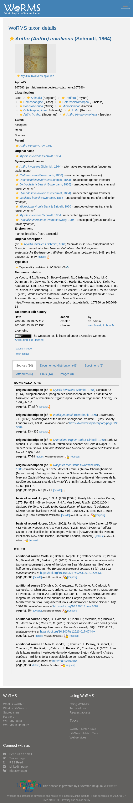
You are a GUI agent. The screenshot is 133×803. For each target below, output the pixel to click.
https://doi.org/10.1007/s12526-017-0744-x (67, 631)
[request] (75, 456)
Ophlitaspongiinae (33, 110)
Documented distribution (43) (58, 365)
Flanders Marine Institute (75, 795)
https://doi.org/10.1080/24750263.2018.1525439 (71, 572)
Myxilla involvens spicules (37, 76)
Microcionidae (69, 106)
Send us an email (17, 754)
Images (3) (67, 374)
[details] (42, 256)
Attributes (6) (24, 374)
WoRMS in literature (16, 725)
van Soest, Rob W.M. (101, 325)
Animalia (34, 97)
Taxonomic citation (28, 272)
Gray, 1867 (34, 145)
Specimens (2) (94, 365)
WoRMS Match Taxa (83, 729)
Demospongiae (31, 102)
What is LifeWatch (14, 708)
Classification (24, 92)
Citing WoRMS (79, 704)
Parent (19, 140)
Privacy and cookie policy (76, 800)
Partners (8, 716)
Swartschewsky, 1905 (45, 219)
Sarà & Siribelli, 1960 (43, 206)
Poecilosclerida (31, 106)
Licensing (21, 330)
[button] (12, 38)
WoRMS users (12, 720)
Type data (21, 262)
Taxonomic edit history (30, 311)
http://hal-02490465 (64, 661)
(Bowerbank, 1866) (39, 175)
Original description (28, 239)
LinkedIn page (15, 766)
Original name (24, 151)
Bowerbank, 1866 (39, 197)
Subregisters (11, 712)
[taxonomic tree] (23, 348)
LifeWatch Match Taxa (84, 733)
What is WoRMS (13, 704)
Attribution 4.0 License (29, 340)
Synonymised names (29, 161)
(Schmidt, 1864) (38, 166)
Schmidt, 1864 (38, 156)
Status (19, 119)
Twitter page (14, 758)
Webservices (78, 737)
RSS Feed (13, 762)
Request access (80, 712)
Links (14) (46, 374)
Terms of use (78, 708)
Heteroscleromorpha (73, 102)
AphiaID (20, 82)
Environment (24, 228)
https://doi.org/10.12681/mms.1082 (75, 606)
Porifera (68, 97)
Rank (18, 130)
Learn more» (110, 785)
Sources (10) (24, 365)
